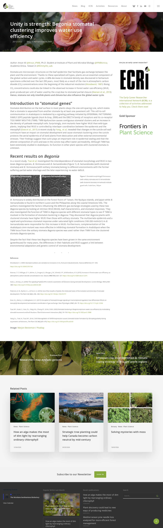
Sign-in (100, 470)
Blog (29, 41)
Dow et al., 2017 (29, 125)
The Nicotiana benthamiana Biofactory (24, 493)
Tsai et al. (32, 156)
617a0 (31, 262)
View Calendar (8, 499)
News (16, 422)
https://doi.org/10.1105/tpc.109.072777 (53, 290)
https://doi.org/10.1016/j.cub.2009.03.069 (27, 280)
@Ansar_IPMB (33, 58)
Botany (114, 422)
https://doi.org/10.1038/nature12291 (75, 271)
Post (50, 41)
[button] (158, 6)
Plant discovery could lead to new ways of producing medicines (99, 505)
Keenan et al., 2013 (102, 87)
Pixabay (40, 323)
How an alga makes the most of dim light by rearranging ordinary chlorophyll (100, 493)
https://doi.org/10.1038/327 (19, 262)
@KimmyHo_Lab (44, 61)
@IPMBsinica (101, 58)
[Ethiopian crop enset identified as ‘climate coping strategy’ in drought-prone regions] (122, 354)
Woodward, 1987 (94, 79)
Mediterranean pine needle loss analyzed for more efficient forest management (99, 515)
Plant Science (41, 41)
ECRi (33, 41)
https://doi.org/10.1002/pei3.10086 (79, 308)
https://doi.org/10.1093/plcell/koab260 (60, 317)
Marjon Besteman (26, 323)
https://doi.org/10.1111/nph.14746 (91, 299)
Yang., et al (61, 125)
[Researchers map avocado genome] (41, 354)
